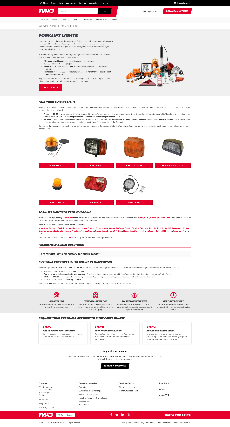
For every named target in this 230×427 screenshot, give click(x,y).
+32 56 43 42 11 (44, 399)
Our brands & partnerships (90, 390)
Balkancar (53, 228)
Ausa (46, 228)
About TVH (100, 19)
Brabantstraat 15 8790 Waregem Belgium (45, 392)
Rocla (120, 231)
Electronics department (129, 387)
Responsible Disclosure (181, 423)
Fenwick (135, 228)
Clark (84, 228)
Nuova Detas (107, 231)
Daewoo (112, 228)
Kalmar (186, 228)
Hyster (164, 228)
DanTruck (120, 228)
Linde (56, 231)
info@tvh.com (44, 403)
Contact (114, 19)
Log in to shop (153, 11)
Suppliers (82, 3)
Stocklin (151, 231)
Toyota (169, 231)
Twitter (117, 415)
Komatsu (42, 231)
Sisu (131, 231)
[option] (56, 300)
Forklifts (65, 26)
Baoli (60, 228)
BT (64, 228)
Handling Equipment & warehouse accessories (93, 399)
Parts (43, 19)
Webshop (66, 19)
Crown (105, 228)
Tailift (158, 231)
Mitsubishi (76, 231)
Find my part (84, 404)
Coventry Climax (95, 228)
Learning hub (71, 3)
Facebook (111, 415)
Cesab (79, 228)
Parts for (54, 26)
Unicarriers (177, 231)
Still (145, 231)
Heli (159, 228)
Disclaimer (150, 423)
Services (55, 19)
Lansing (50, 231)
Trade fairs (105, 3)
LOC (61, 231)
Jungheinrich (177, 228)
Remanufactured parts (88, 394)
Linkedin (123, 415)
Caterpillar (71, 228)
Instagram (128, 415)
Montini (84, 231)
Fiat (141, 228)
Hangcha (152, 228)
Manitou (67, 231)
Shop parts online (50, 87)
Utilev (185, 231)
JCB (169, 228)
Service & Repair (126, 383)
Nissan (98, 231)
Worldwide (44, 3)
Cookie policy (139, 423)
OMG (115, 231)
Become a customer (177, 11)
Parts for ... (83, 387)
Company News (57, 3)
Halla (146, 228)
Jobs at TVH (93, 3)
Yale (40, 233)
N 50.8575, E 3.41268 (46, 407)
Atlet (41, 228)
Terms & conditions (164, 423)
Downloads (87, 19)
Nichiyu (91, 231)
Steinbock (138, 231)
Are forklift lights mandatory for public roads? (70, 254)
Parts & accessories (88, 383)
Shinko (126, 231)
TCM (164, 231)
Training (76, 19)
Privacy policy (127, 423)
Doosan (128, 228)
